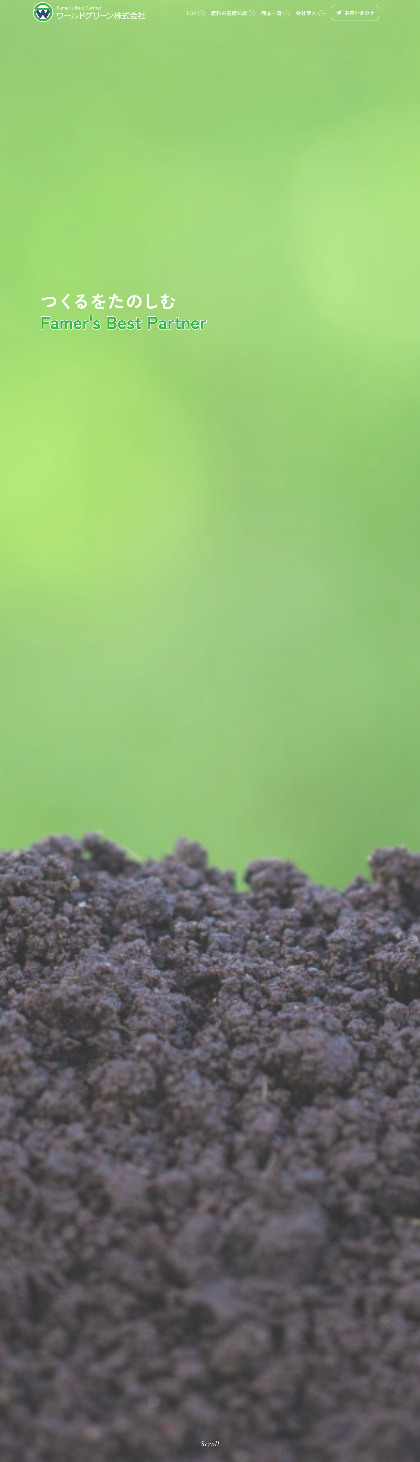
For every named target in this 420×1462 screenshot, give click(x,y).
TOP (191, 13)
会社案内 (306, 13)
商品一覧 (271, 13)
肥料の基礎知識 (229, 13)
